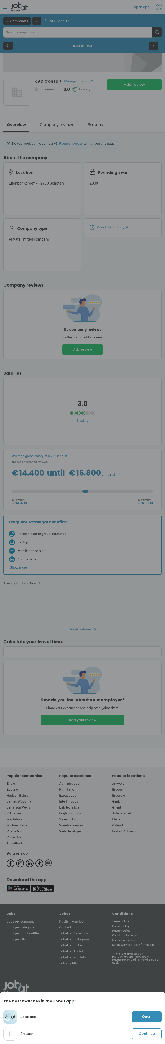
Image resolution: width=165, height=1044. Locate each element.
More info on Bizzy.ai (109, 227)
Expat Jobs (67, 795)
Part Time (66, 789)
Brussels (118, 795)
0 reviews (48, 89)
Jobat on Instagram (74, 939)
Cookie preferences (124, 935)
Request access (71, 144)
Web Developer (70, 831)
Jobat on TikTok (71, 951)
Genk (116, 801)
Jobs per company (21, 921)
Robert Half (15, 837)
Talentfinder (16, 843)
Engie (11, 783)
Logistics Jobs (70, 813)
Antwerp (118, 783)
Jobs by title (68, 963)
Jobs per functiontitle (23, 933)
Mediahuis (14, 819)
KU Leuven (15, 813)
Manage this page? (78, 81)
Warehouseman (71, 825)
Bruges (117, 789)
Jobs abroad (121, 813)
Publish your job (71, 921)
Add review (134, 84)
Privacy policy (121, 930)
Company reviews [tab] (57, 124)
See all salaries (80, 629)
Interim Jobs (68, 801)
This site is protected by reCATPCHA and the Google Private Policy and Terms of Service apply (135, 958)
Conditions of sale (124, 940)
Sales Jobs (67, 819)
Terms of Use (120, 921)
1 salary (84, 89)
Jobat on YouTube (73, 957)
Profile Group (16, 831)
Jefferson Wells (18, 807)
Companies (17, 21)
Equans (12, 789)
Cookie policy (120, 926)
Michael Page (17, 825)
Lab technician (70, 807)
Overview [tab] (16, 124)
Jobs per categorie (20, 927)
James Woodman (20, 801)
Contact (65, 927)
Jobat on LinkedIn (72, 945)
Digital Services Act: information (133, 944)
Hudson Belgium (19, 795)
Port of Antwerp (124, 831)
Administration (70, 783)
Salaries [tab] (95, 124)
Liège (116, 819)
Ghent (116, 807)
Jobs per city (16, 939)
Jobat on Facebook (73, 933)
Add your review (82, 720)
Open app (141, 7)
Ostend (117, 825)
